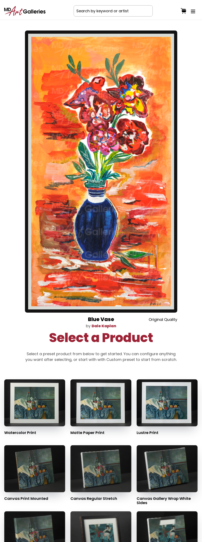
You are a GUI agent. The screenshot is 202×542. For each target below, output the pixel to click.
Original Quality (163, 319)
